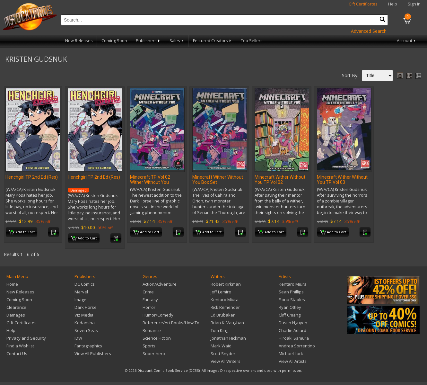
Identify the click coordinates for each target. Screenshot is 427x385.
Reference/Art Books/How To (171, 323)
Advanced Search (369, 31)
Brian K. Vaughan (227, 323)
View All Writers (225, 361)
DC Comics (84, 284)
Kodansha (84, 323)
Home (12, 284)
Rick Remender (225, 307)
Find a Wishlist (20, 346)
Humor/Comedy (158, 315)
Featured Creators (212, 40)
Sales (177, 40)
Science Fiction (157, 338)
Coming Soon (114, 40)
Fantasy (150, 299)
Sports (149, 346)
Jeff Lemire (221, 292)
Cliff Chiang (290, 315)
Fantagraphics (88, 346)
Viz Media (83, 315)
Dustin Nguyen (293, 323)
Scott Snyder (223, 353)
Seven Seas (86, 330)
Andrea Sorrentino (297, 346)
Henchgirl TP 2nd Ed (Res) (31, 177)
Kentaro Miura (225, 299)
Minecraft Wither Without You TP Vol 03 (342, 180)
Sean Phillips (291, 292)
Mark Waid (221, 346)
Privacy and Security (26, 338)
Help (392, 4)
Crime (148, 292)
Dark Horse (85, 307)
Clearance (16, 307)
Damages (15, 315)
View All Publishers (92, 353)
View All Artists (293, 361)
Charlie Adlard (292, 330)
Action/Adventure (160, 284)
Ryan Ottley (290, 307)
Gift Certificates (363, 4)
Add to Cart (22, 232)
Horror (149, 307)
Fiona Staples (292, 299)
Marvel (81, 292)
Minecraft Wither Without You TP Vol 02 (280, 180)
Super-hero (154, 353)
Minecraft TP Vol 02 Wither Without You (150, 180)
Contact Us (16, 353)
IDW (78, 338)
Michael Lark (291, 353)
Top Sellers (252, 40)
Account (406, 40)
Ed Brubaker (223, 315)
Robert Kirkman (226, 284)
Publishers (148, 40)
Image (80, 299)
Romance (152, 330)
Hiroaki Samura (294, 338)
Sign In (414, 4)
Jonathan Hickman (228, 338)
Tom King (219, 330)
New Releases (79, 40)
